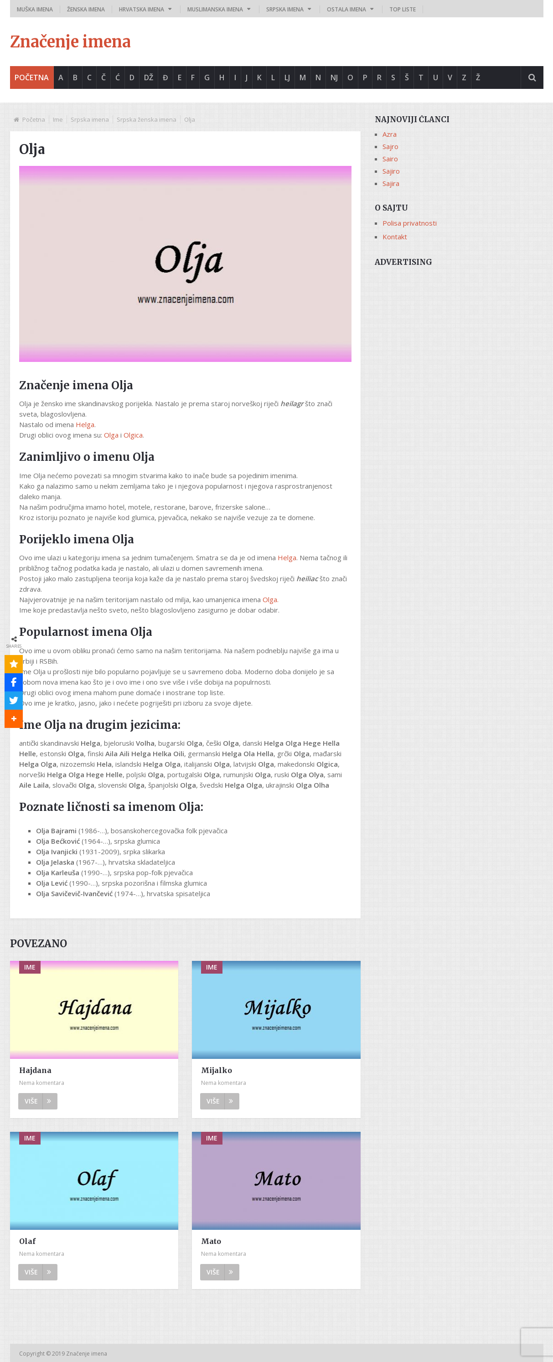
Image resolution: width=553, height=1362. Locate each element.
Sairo (390, 158)
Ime (58, 119)
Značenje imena (70, 42)
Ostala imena (346, 9)
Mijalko (216, 1070)
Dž (148, 77)
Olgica (133, 434)
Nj (334, 77)
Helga (85, 424)
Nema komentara (41, 1083)
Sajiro (391, 170)
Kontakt (394, 236)
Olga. (271, 599)
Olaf (27, 1241)
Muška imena (35, 9)
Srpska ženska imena (146, 119)
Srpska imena (285, 9)
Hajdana (35, 1070)
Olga (111, 434)
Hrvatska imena (141, 9)
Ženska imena (86, 9)
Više (38, 1101)
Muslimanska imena (215, 9)
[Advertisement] (459, 336)
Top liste (402, 9)
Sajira (390, 183)
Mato (211, 1241)
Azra (389, 134)
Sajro (390, 146)
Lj (287, 77)
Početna (32, 77)
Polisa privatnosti (409, 222)
